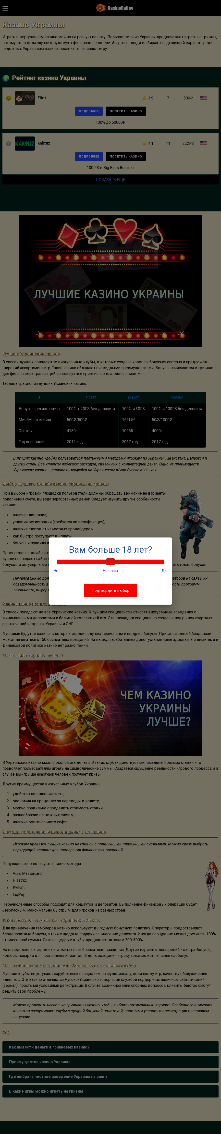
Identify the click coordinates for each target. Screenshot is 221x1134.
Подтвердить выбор (110, 590)
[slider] (110, 561)
